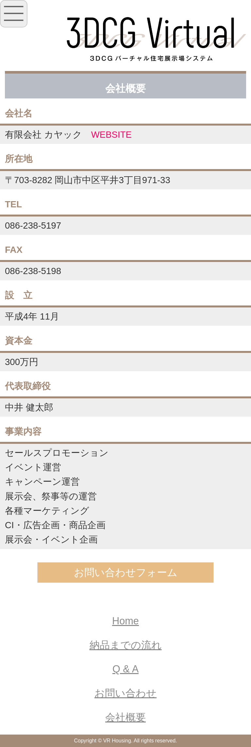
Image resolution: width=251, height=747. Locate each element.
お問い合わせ (125, 693)
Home (125, 621)
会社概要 (125, 717)
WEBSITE (111, 135)
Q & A (125, 669)
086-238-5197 (33, 225)
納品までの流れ (126, 645)
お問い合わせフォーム (125, 572)
